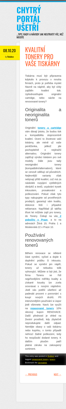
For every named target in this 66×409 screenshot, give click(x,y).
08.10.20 (9, 50)
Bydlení (51, 356)
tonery (52, 359)
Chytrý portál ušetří (29, 18)
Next (57, 374)
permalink (42, 363)
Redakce (10, 56)
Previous (31, 374)
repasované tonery (40, 359)
